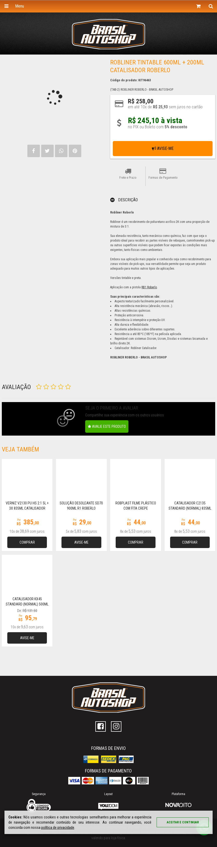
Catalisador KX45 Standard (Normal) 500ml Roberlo (27, 604)
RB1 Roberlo (149, 287)
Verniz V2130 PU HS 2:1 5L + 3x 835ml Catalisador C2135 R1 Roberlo (27, 508)
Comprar (27, 542)
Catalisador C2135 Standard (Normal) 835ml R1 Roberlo (190, 508)
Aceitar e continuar (183, 822)
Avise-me (162, 148)
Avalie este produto (107, 426)
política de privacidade (57, 827)
